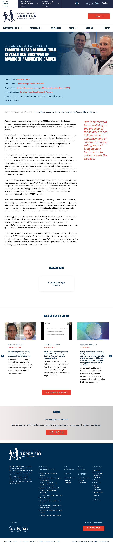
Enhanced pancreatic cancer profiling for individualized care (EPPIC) (43, 88)
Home (7, 112)
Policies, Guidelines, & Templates (50, 515)
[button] (106, 3)
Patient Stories (69, 478)
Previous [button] (2, 356)
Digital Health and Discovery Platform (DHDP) (26, 3)
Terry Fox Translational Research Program (36, 92)
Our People (97, 483)
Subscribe (93, 528)
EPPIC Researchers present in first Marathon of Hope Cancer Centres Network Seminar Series (56, 355)
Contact (107, 28)
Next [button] (110, 356)
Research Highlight (16, 345)
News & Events (26, 112)
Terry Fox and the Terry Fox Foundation (98, 475)
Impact (67, 474)
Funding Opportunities (11, 28)
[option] (56, 283)
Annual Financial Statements (97, 487)
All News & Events (56, 392)
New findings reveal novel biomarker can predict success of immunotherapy (19, 354)
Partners (96, 480)
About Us (89, 28)
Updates (72, 28)
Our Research (35, 28)
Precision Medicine (36, 84)
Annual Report (98, 492)
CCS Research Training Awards (49, 488)
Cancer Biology (23, 84)
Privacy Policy (56, 541)
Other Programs (45, 498)
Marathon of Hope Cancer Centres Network (48, 3)
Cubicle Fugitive (103, 541)
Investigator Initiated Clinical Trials (51, 495)
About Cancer (56, 28)
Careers (96, 495)
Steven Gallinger (56, 282)
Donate (99, 16)
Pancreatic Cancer (23, 80)
